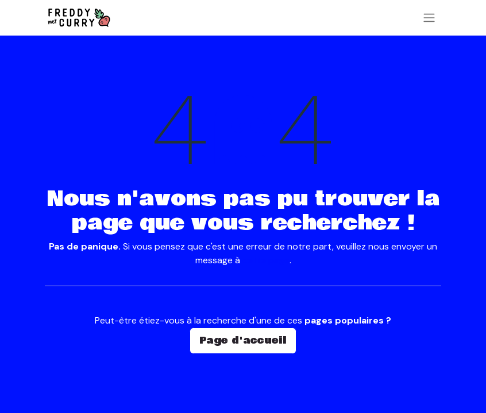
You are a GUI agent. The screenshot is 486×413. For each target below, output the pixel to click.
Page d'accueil (243, 340)
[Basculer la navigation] (429, 18)
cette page (266, 260)
